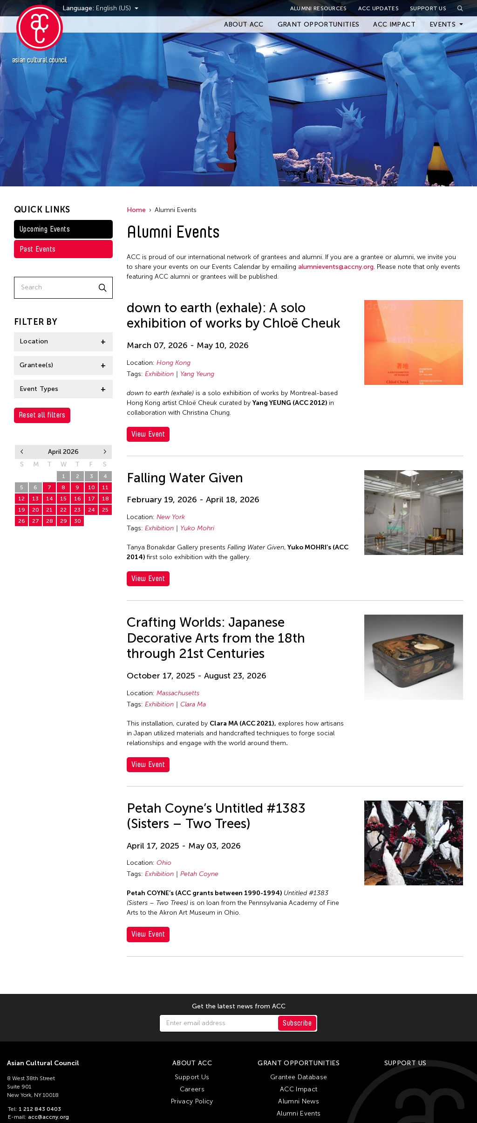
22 (63, 510)
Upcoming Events (45, 229)
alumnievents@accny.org (336, 267)
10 (91, 487)
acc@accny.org (48, 1117)
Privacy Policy (192, 1101)
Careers (192, 1089)
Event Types (39, 389)
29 (21, 476)
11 (105, 487)
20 (35, 510)
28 (49, 521)
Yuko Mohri (197, 528)
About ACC (244, 24)
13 (35, 498)
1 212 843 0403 (40, 1109)
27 (35, 521)
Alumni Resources (318, 8)
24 (91, 510)
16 (77, 498)
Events (442, 24)
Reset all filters (42, 415)
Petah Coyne (199, 874)
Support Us (428, 8)
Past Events (37, 249)
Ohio (164, 863)
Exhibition (159, 374)
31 (49, 476)
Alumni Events (299, 1113)
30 (35, 476)
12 (21, 498)
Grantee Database (298, 1077)
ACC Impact (394, 24)
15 (63, 498)
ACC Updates (378, 8)
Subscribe (297, 1023)
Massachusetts (178, 693)
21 (49, 510)
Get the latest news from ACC (239, 1006)
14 (49, 498)
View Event (148, 434)
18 (105, 498)
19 (21, 510)
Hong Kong (174, 363)
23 (77, 510)
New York (171, 517)
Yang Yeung (197, 374)
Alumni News (298, 1101)
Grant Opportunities (319, 24)
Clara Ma (193, 704)
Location (34, 341)
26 (21, 521)
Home (136, 210)
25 (105, 510)
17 (91, 498)
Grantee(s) (37, 365)
